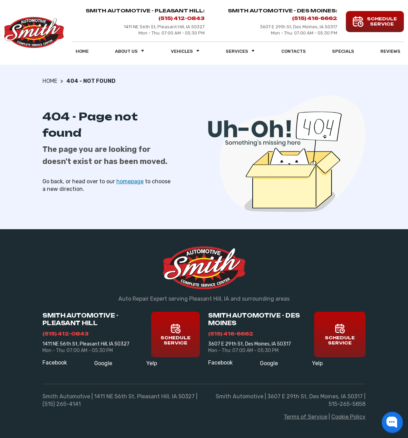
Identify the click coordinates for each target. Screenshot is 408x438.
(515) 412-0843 (181, 18)
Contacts (293, 51)
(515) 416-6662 (314, 18)
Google (103, 363)
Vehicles (185, 51)
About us (130, 51)
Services (240, 51)
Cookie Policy (348, 416)
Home (82, 51)
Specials (343, 51)
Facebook (54, 362)
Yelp (151, 363)
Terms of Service (305, 416)
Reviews (390, 51)
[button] (392, 422)
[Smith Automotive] (34, 32)
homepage (130, 181)
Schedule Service (176, 334)
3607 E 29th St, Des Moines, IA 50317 (249, 344)
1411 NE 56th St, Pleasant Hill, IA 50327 (85, 344)
